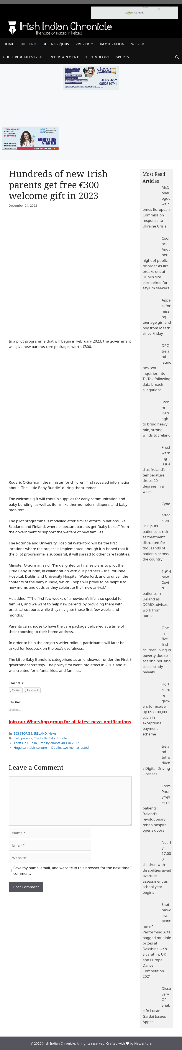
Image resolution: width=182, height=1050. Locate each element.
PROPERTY (84, 44)
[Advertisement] (70, 924)
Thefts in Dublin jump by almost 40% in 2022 (46, 743)
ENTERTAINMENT (63, 57)
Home (8, 44)
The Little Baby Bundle (50, 738)
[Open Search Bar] (177, 57)
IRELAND (28, 44)
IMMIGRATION (112, 44)
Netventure (143, 1043)
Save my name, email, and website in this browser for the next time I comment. (72, 870)
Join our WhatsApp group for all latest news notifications (70, 722)
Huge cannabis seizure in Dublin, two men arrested (51, 747)
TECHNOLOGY (97, 57)
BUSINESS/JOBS (56, 44)
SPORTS (122, 57)
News (52, 733)
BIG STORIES (23, 733)
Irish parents (23, 738)
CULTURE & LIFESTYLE (22, 57)
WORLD (137, 44)
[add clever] (91, 88)
